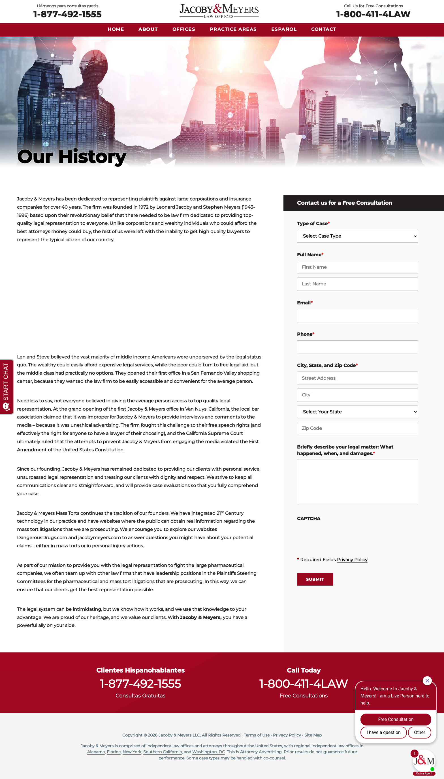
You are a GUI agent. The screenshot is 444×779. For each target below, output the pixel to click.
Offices (183, 29)
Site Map (313, 735)
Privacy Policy (352, 559)
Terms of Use (257, 735)
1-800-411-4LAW (373, 14)
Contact (323, 29)
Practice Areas (233, 29)
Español (284, 29)
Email (305, 303)
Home (116, 29)
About (148, 29)
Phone (305, 334)
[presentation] (340, 536)
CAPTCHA (308, 518)
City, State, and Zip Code (327, 365)
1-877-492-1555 (67, 14)
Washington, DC (208, 751)
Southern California (162, 751)
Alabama (96, 751)
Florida (114, 751)
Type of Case (313, 223)
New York (132, 751)
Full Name (310, 254)
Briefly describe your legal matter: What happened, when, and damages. (345, 450)
